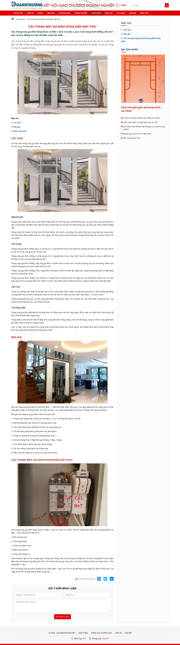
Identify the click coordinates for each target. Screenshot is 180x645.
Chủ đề (128, 633)
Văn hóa (50, 13)
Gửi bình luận (62, 617)
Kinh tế (30, 13)
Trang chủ (18, 13)
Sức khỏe (121, 13)
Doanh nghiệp (80, 13)
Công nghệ (96, 13)
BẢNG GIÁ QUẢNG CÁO (101, 633)
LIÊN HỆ (118, 633)
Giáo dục (109, 13)
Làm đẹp (132, 13)
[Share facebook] (99, 579)
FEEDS (123, 5)
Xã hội (40, 13)
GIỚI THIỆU (83, 633)
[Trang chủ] (12, 18)
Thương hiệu (64, 13)
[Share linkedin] (112, 579)
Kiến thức (144, 13)
